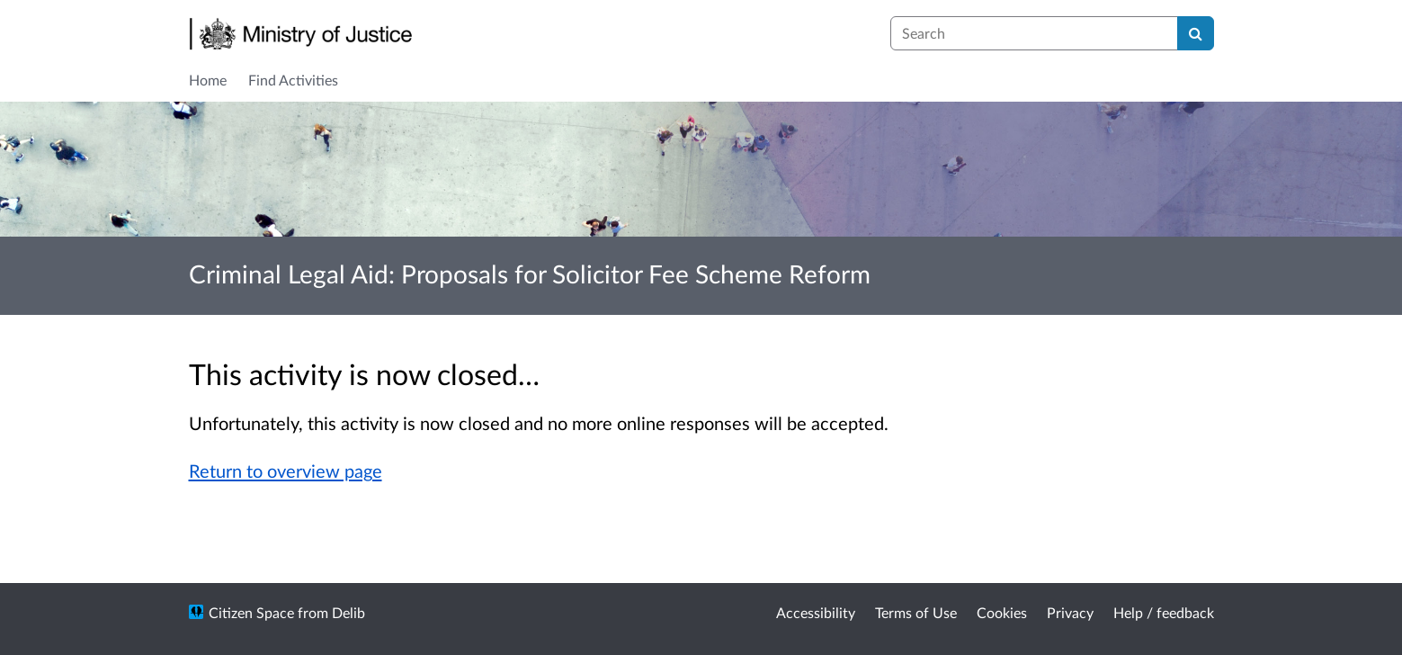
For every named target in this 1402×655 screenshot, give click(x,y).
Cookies (1002, 612)
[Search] (1195, 33)
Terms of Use (916, 612)
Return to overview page (285, 470)
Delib (348, 612)
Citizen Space (251, 612)
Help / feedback (1163, 612)
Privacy (1070, 612)
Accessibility (815, 612)
